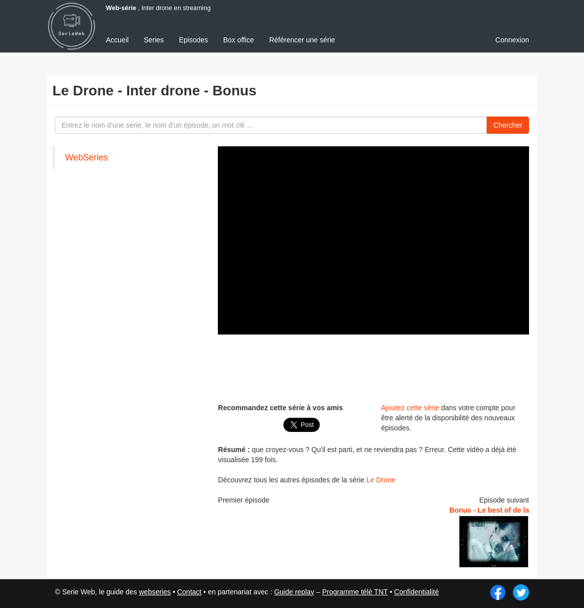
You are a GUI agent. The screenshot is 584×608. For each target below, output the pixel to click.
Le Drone (381, 480)
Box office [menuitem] (238, 40)
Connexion (512, 40)
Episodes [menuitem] (193, 40)
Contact (189, 592)
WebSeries (86, 157)
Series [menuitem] (154, 40)
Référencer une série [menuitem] (302, 40)
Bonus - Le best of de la (489, 510)
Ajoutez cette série (410, 408)
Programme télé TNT (355, 592)
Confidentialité (416, 592)
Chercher (507, 125)
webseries (154, 592)
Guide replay (294, 592)
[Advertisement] (128, 330)
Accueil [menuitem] (117, 40)
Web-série (121, 8)
